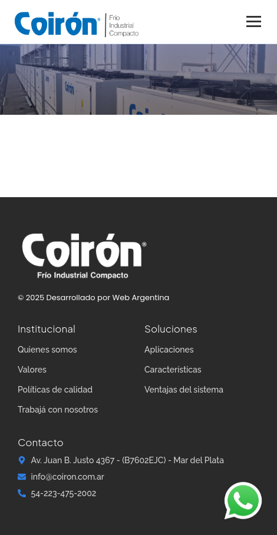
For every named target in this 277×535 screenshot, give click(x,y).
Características (173, 369)
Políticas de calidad (55, 389)
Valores (32, 369)
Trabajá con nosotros (58, 409)
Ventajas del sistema (183, 389)
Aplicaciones (169, 349)
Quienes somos (47, 349)
